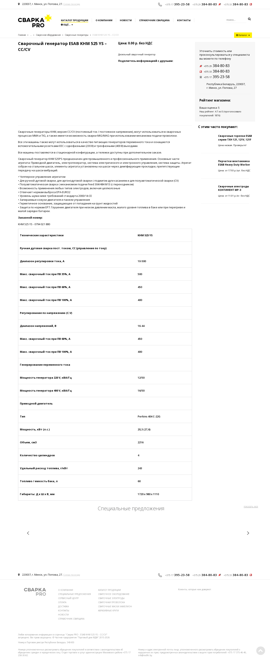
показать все (251, 506)
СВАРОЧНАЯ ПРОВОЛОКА (111, 602)
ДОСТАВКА (63, 606)
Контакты (184, 20)
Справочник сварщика (154, 20)
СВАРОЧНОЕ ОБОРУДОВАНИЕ (113, 594)
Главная (22, 34)
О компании (104, 20)
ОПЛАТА (62, 602)
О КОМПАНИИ (65, 590)
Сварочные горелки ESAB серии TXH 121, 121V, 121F (235, 137)
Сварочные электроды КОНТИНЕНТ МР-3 (233, 188)
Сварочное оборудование (48, 34)
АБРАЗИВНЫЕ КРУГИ (108, 610)
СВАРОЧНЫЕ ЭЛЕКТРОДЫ (111, 598)
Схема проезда (71, 4)
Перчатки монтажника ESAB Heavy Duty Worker (234, 162)
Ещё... (67, 24)
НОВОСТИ (63, 614)
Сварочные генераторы (76, 34)
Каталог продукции (74, 20)
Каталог (243, 35)
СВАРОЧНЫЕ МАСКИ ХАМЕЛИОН (115, 606)
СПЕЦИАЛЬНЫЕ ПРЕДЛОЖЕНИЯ (74, 594)
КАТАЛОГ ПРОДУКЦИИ (109, 590)
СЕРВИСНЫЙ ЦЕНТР (68, 598)
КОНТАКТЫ (63, 610)
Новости (126, 20)
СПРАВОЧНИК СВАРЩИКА (71, 618)
